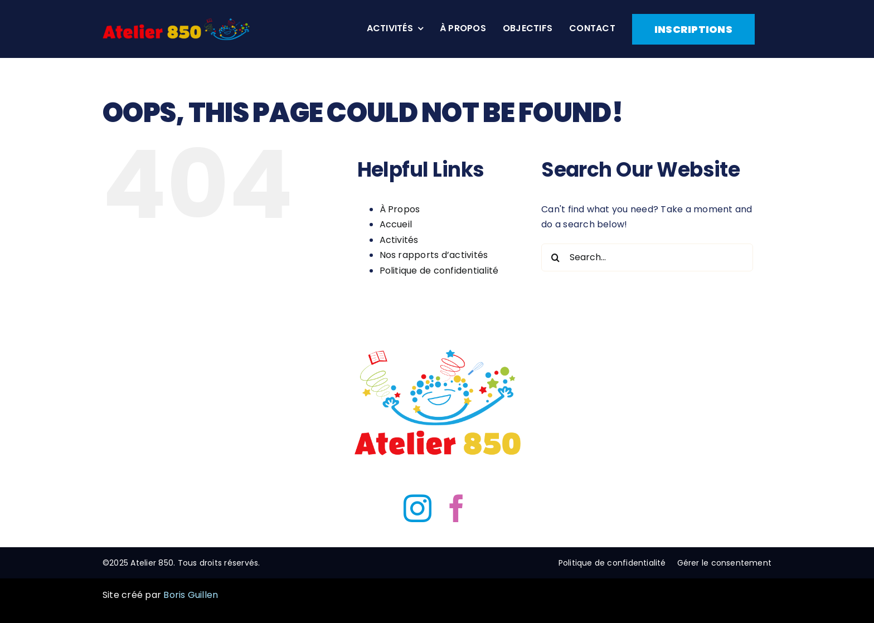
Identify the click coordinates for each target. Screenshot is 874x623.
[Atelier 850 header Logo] (176, 22)
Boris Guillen (190, 594)
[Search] (555, 257)
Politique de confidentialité (439, 270)
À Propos (400, 209)
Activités (399, 239)
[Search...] (647, 257)
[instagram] (417, 508)
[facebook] (456, 508)
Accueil (396, 224)
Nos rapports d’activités (434, 255)
